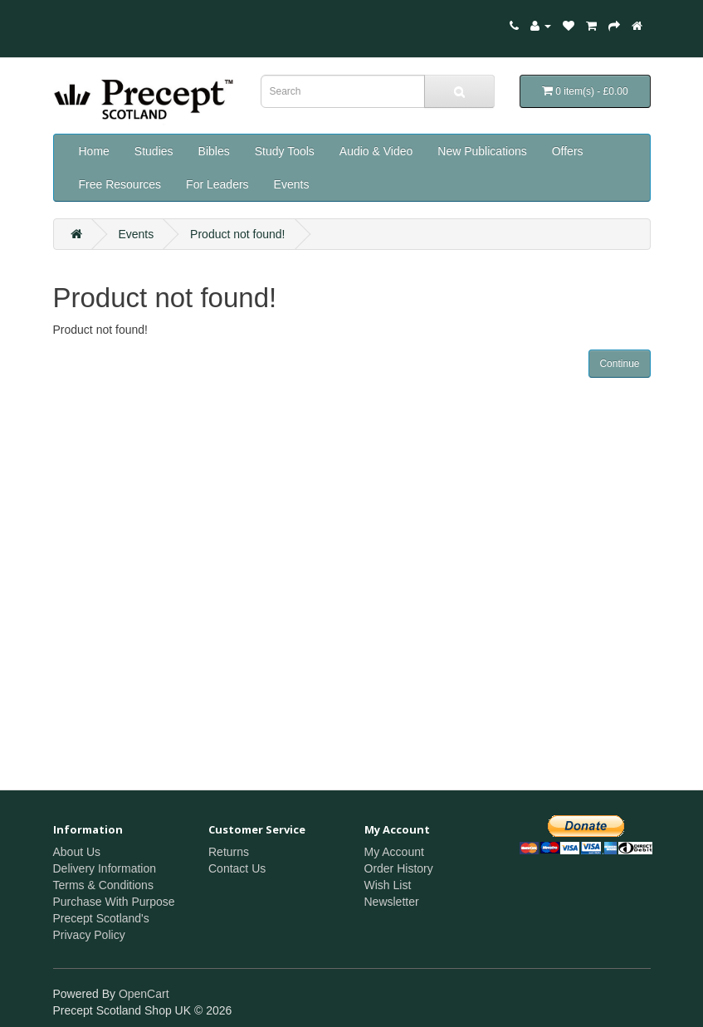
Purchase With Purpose (114, 901)
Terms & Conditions (103, 885)
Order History (398, 868)
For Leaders (217, 184)
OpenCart (144, 993)
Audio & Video (376, 151)
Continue (619, 363)
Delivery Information (105, 868)
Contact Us (237, 868)
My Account (394, 851)
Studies (153, 151)
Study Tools (285, 151)
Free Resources (120, 184)
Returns (228, 851)
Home (94, 151)
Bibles (214, 151)
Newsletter (391, 901)
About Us (77, 851)
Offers (567, 151)
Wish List (388, 885)
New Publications (481, 151)
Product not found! (237, 234)
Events (292, 184)
